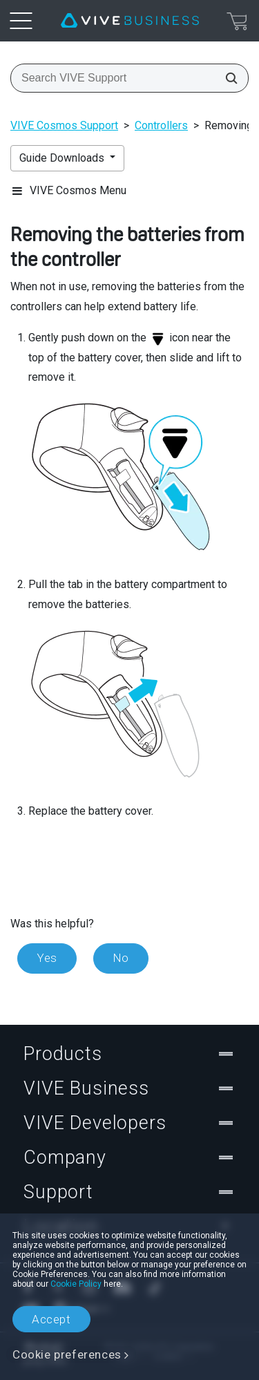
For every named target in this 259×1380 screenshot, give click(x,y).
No (121, 958)
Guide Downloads (63, 157)
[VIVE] (130, 20)
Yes (47, 958)
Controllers (161, 125)
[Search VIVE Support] (227, 78)
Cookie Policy (76, 1284)
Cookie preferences (67, 1354)
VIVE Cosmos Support (64, 125)
